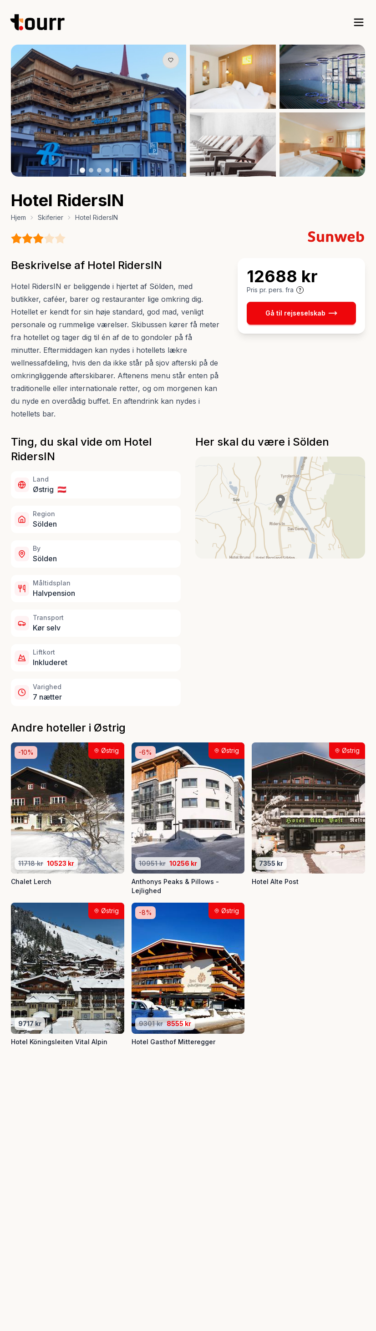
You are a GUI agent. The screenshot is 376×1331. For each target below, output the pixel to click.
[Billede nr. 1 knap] (82, 170)
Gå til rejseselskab (301, 313)
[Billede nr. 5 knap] (115, 170)
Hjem (18, 217)
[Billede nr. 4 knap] (107, 170)
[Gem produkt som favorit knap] (171, 60)
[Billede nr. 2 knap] (91, 170)
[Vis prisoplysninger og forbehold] (300, 290)
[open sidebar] (358, 22)
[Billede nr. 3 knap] (99, 170)
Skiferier (50, 217)
